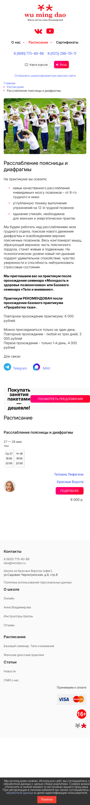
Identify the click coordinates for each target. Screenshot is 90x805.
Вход (61, 64)
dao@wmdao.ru (15, 563)
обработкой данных (19, 793)
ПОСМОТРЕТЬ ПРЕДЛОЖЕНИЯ (60, 399)
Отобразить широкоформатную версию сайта (45, 75)
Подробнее (69, 491)
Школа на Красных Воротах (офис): (28, 571)
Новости (10, 671)
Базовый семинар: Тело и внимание (29, 646)
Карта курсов (36, 64)
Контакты (13, 551)
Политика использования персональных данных (38, 582)
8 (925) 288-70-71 (62, 53)
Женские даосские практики (24, 655)
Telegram (20, 368)
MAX (46, 368)
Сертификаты (67, 42)
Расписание (38, 42)
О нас (16, 42)
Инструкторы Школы (18, 616)
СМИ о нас (11, 680)
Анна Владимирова (17, 607)
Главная (9, 83)
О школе (11, 589)
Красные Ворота (70, 482)
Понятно (47, 799)
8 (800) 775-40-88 (29, 53)
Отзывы (9, 625)
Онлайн (9, 598)
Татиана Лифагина (69, 474)
